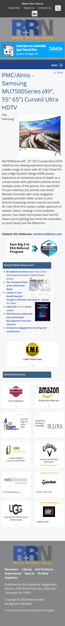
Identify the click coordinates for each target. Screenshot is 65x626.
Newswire (11, 569)
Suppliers (11, 577)
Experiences (13, 573)
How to (30, 573)
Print (60, 73)
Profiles (43, 573)
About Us (29, 7)
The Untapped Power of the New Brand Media (17, 286)
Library (27, 569)
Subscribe (14, 7)
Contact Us (45, 7)
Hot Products (44, 569)
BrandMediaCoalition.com (19, 271)
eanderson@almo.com (47, 234)
